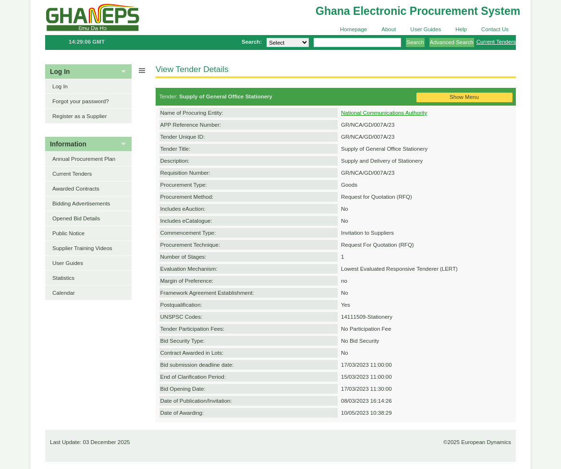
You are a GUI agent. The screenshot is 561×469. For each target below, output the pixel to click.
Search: (252, 42)
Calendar (63, 293)
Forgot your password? (80, 101)
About (388, 29)
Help (461, 29)
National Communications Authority (384, 113)
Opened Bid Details (76, 218)
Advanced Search (452, 42)
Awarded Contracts (75, 189)
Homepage (353, 29)
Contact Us (495, 29)
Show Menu (464, 97)
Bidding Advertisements (81, 203)
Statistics (63, 278)
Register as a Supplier (79, 116)
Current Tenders (496, 42)
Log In (60, 86)
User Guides (425, 29)
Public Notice (68, 233)
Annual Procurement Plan (83, 159)
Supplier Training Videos (82, 248)
